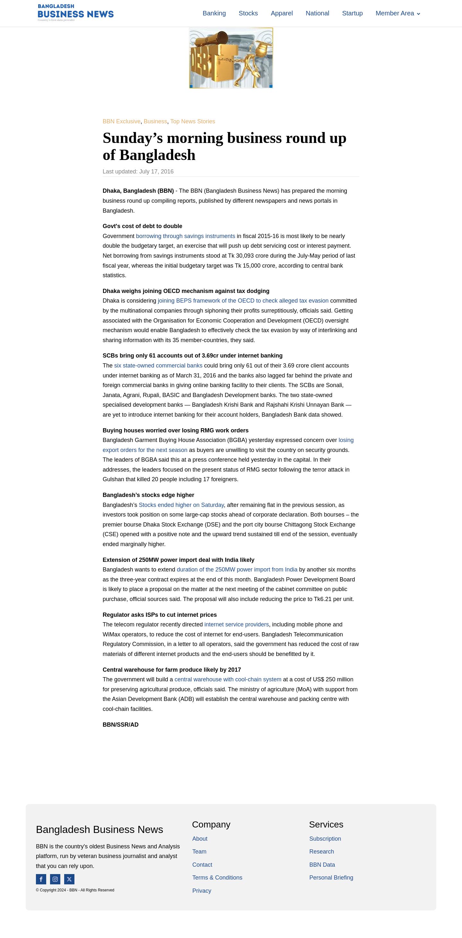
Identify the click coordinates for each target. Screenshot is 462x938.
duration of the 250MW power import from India (238, 569)
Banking (214, 13)
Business (155, 121)
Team (199, 851)
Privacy (201, 891)
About (199, 839)
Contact (202, 865)
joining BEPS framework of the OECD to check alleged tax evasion (243, 300)
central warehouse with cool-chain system (229, 679)
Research (321, 851)
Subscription (325, 839)
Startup (352, 13)
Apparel (282, 13)
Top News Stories (192, 121)
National (317, 13)
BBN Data (322, 865)
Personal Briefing (331, 877)
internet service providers (236, 624)
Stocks (248, 13)
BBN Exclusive (122, 121)
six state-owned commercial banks (159, 365)
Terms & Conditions (217, 877)
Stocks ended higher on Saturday (181, 505)
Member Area (395, 13)
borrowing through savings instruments (185, 236)
